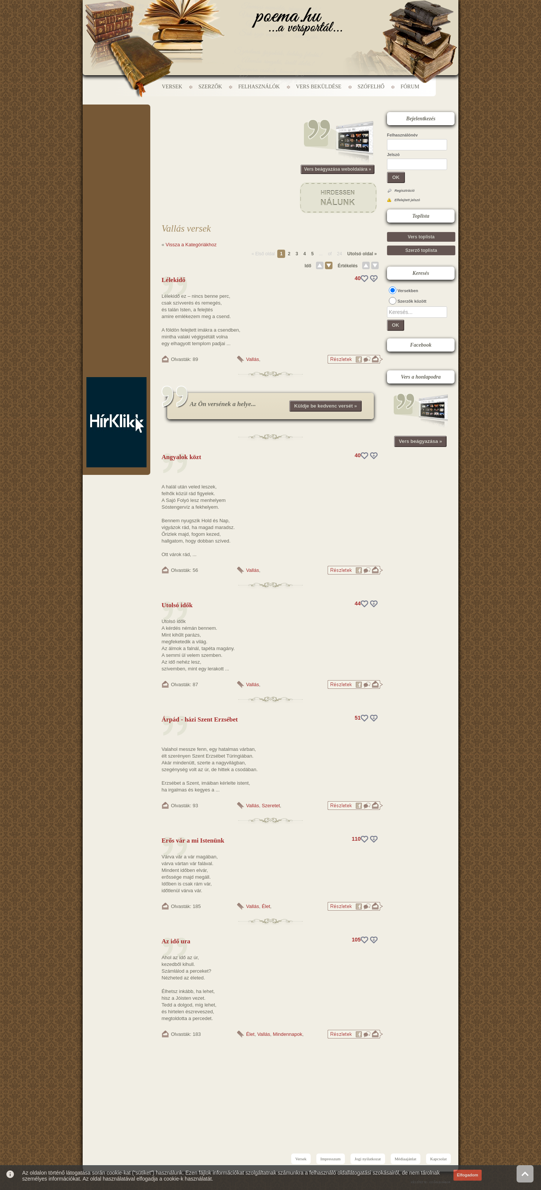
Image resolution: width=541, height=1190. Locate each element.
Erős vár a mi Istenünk (193, 840)
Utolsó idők (177, 605)
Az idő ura (176, 941)
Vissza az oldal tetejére (525, 1173)
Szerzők (210, 86)
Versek (172, 86)
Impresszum (330, 1159)
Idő (308, 265)
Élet (266, 906)
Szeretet (271, 805)
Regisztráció (404, 191)
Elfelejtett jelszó (407, 200)
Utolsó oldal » (362, 253)
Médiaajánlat (405, 1159)
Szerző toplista (421, 250)
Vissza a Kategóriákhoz (191, 244)
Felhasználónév (402, 135)
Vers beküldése (319, 86)
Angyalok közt (181, 457)
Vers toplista (421, 237)
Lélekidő (173, 279)
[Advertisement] (116, 127)
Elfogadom (467, 1175)
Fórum (409, 86)
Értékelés (348, 265)
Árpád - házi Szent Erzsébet (200, 719)
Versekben (407, 290)
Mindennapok (287, 1034)
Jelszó (393, 154)
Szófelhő (371, 86)
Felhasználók (259, 86)
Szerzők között (411, 301)
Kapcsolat (438, 1159)
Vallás (252, 359)
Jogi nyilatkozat (368, 1159)
